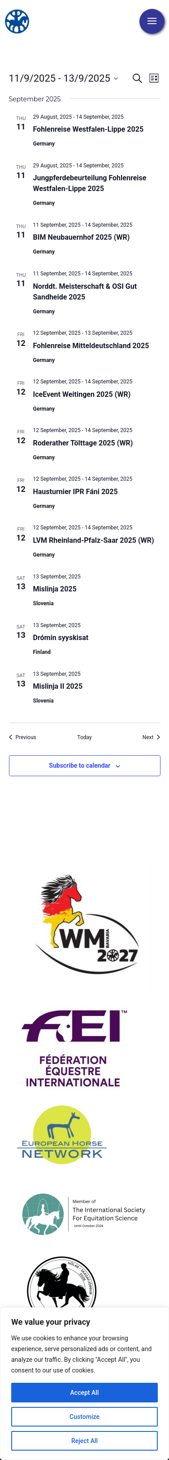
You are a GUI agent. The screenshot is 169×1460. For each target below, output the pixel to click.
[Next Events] (151, 737)
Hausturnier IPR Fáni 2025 (75, 491)
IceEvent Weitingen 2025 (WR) (82, 394)
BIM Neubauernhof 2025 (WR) (81, 237)
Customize (84, 1416)
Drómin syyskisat (61, 637)
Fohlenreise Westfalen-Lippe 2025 (88, 129)
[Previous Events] (22, 737)
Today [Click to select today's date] (84, 737)
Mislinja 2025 (55, 589)
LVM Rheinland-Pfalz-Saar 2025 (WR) (93, 540)
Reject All (84, 1440)
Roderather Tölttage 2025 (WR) (83, 443)
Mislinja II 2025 (58, 686)
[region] (84, 1383)
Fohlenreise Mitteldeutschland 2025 (91, 345)
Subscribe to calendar (79, 765)
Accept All (84, 1392)
